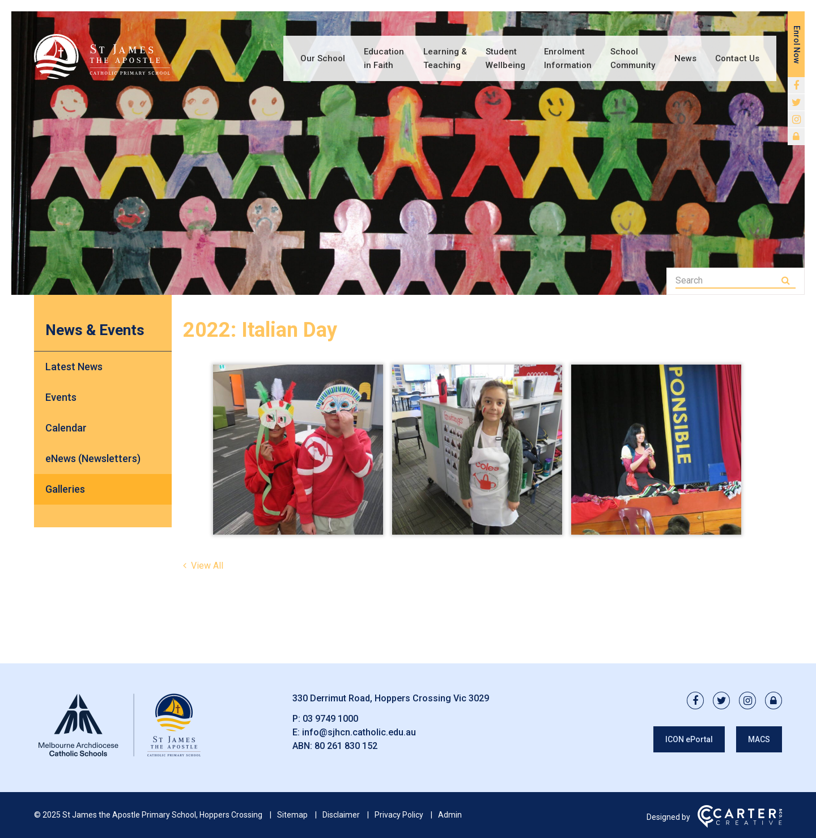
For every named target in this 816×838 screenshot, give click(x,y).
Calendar (66, 428)
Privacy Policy (399, 814)
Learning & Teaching (445, 58)
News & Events (94, 329)
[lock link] (796, 136)
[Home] (119, 756)
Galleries (65, 489)
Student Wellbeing (505, 58)
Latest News (74, 367)
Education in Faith (384, 58)
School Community (632, 58)
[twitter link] (796, 102)
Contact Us (737, 58)
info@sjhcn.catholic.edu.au (359, 732)
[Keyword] (727, 280)
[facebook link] (796, 85)
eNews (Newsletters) (93, 458)
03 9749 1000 (330, 718)
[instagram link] (796, 119)
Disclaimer (341, 814)
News (685, 58)
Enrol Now (796, 45)
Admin (450, 814)
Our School (322, 58)
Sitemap (292, 814)
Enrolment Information (568, 58)
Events (60, 397)
